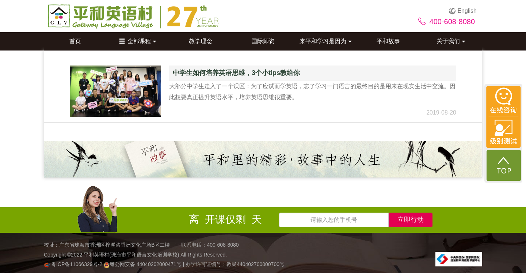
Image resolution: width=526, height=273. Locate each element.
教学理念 (200, 41)
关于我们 (451, 41)
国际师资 (263, 41)
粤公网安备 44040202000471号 (143, 264)
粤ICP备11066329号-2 (74, 264)
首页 (75, 41)
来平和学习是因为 (326, 41)
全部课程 (137, 41)
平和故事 (388, 41)
